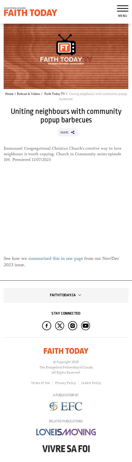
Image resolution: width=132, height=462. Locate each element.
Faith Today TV (54, 94)
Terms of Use (40, 383)
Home (9, 94)
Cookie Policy (91, 383)
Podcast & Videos (28, 94)
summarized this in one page (55, 258)
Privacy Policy (65, 383)
